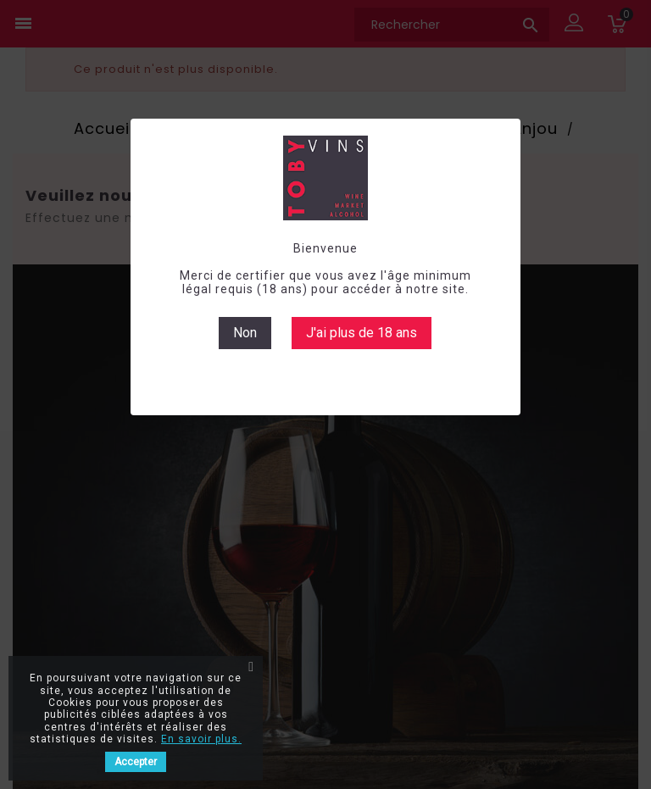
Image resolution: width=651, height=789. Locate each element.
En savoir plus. (201, 739)
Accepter (135, 762)
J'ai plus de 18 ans (361, 333)
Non (245, 333)
